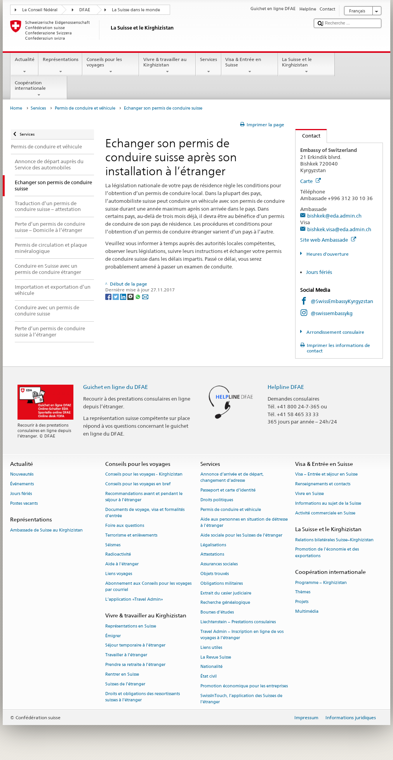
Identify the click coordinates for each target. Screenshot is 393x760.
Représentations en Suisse (130, 626)
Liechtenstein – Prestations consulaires (238, 621)
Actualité (24, 65)
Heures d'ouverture (327, 254)
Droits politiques (216, 500)
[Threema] (131, 296)
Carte (310, 181)
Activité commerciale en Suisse (325, 513)
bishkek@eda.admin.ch (334, 216)
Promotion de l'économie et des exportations (327, 552)
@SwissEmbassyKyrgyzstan (342, 301)
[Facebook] (109, 296)
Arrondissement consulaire (334, 332)
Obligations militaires (221, 583)
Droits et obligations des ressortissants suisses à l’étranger (142, 696)
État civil (208, 676)
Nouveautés (21, 474)
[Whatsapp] (138, 296)
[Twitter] (116, 296)
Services (208, 65)
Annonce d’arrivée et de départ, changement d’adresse (232, 477)
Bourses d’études (217, 612)
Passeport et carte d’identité (228, 490)
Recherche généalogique (225, 602)
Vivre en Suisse (309, 493)
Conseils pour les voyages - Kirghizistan (144, 474)
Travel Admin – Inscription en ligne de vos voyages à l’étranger (241, 634)
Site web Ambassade (328, 240)
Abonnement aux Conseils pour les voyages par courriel (148, 586)
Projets (301, 602)
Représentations (60, 65)
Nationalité (211, 666)
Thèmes (302, 592)
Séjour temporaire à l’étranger (135, 645)
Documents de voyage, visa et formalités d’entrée (144, 512)
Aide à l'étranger (122, 564)
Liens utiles (211, 647)
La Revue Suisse (215, 657)
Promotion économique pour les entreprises (244, 686)
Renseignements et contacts (322, 484)
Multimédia (306, 611)
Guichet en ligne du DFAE (115, 386)
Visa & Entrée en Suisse (250, 65)
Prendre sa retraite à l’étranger (135, 664)
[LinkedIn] (123, 296)
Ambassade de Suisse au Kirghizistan (46, 530)
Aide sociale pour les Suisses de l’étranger (241, 535)
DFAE (84, 9)
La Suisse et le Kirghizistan (306, 65)
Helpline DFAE (286, 386)
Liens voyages (118, 573)
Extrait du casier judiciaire (225, 593)
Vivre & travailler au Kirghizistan (167, 65)
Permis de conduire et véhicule (85, 108)
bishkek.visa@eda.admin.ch (339, 229)
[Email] (145, 296)
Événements (22, 484)
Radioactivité (118, 554)
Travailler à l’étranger (126, 655)
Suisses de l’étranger (125, 684)
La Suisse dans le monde (136, 9)
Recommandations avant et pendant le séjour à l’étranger (144, 496)
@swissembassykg (332, 313)
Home (16, 108)
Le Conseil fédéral (39, 9)
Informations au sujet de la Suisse (328, 503)
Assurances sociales (219, 564)
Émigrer (113, 635)
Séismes (112, 544)
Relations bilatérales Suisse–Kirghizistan (334, 539)
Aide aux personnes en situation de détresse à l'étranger (244, 522)
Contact (308, 135)
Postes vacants (24, 503)
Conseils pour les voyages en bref (137, 484)
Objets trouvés (214, 573)
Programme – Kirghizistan (321, 582)
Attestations (212, 554)
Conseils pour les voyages (111, 65)
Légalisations (213, 544)
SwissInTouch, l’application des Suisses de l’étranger (241, 698)
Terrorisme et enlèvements (131, 535)
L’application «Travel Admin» (134, 599)
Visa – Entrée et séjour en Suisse (326, 474)
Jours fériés (319, 272)
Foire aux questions (124, 525)
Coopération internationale (39, 89)
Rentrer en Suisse (122, 674)
